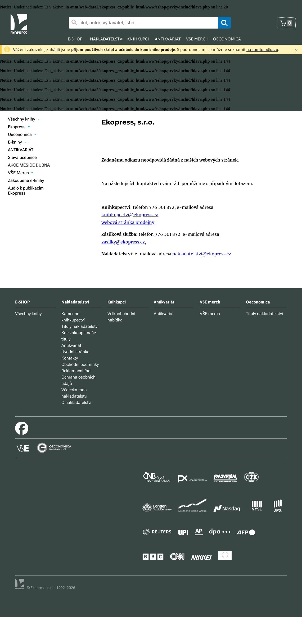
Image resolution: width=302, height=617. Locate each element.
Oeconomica (22, 134)
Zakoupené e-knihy (26, 180)
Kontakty (69, 358)
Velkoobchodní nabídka (121, 317)
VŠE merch (210, 313)
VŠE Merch (20, 172)
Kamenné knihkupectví (73, 317)
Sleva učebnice (22, 157)
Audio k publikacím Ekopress (26, 191)
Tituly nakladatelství (79, 326)
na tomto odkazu (262, 49)
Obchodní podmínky (80, 364)
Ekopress (19, 126)
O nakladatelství (76, 402)
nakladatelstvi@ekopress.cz (201, 253)
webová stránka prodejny (127, 222)
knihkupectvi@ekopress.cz (129, 214)
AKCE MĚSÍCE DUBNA (29, 165)
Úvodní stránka (75, 351)
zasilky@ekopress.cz (123, 242)
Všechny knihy (24, 119)
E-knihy (17, 142)
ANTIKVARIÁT (20, 149)
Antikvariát (71, 345)
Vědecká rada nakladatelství (74, 393)
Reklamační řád (76, 370)
